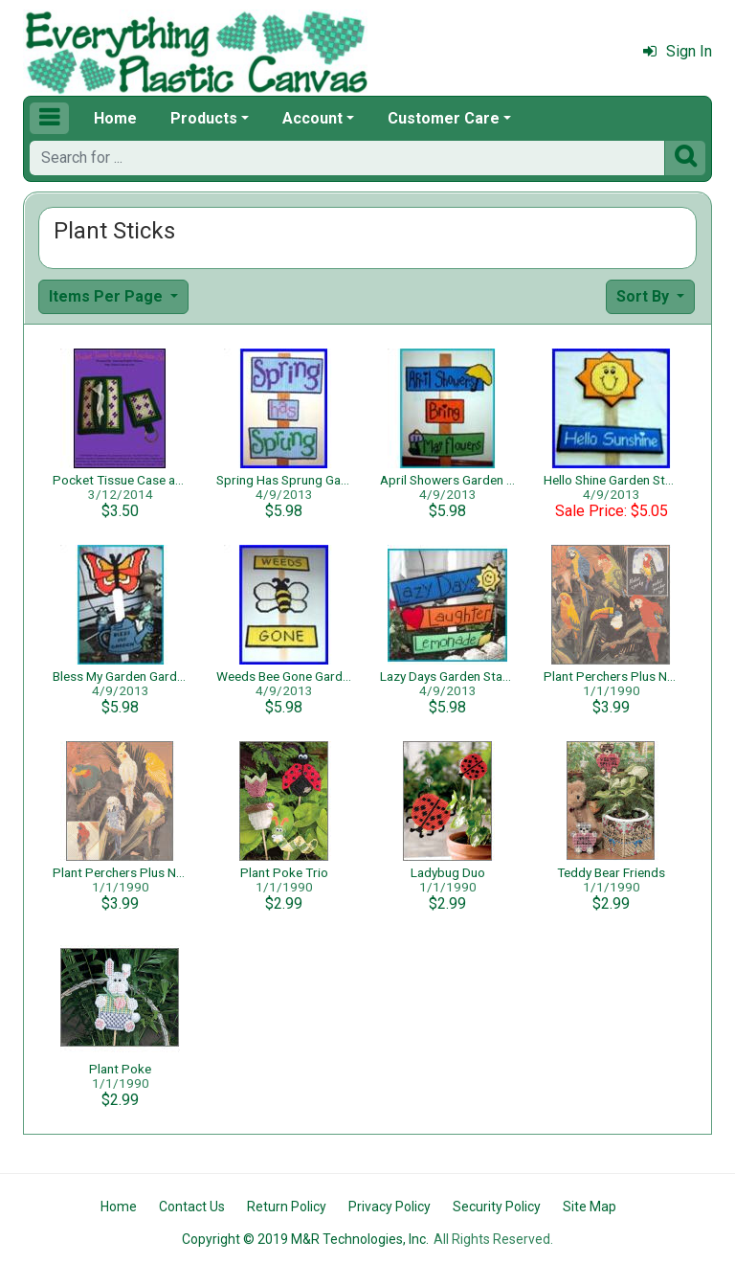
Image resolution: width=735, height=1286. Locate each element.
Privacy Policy (389, 1206)
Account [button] (312, 118)
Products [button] (203, 118)
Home (115, 118)
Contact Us (192, 1206)
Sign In (677, 51)
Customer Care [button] (444, 118)
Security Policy (497, 1206)
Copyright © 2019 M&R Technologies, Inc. (305, 1239)
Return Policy (286, 1206)
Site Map (589, 1206)
